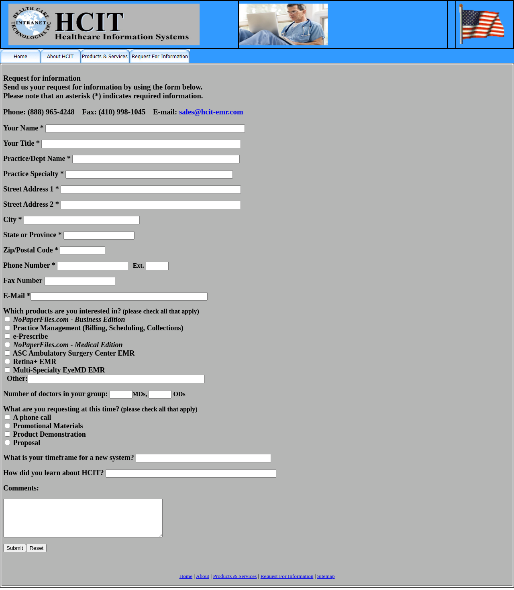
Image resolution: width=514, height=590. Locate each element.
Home (186, 583)
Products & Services (235, 583)
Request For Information (287, 583)
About (202, 583)
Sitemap (326, 583)
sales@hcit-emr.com (211, 112)
